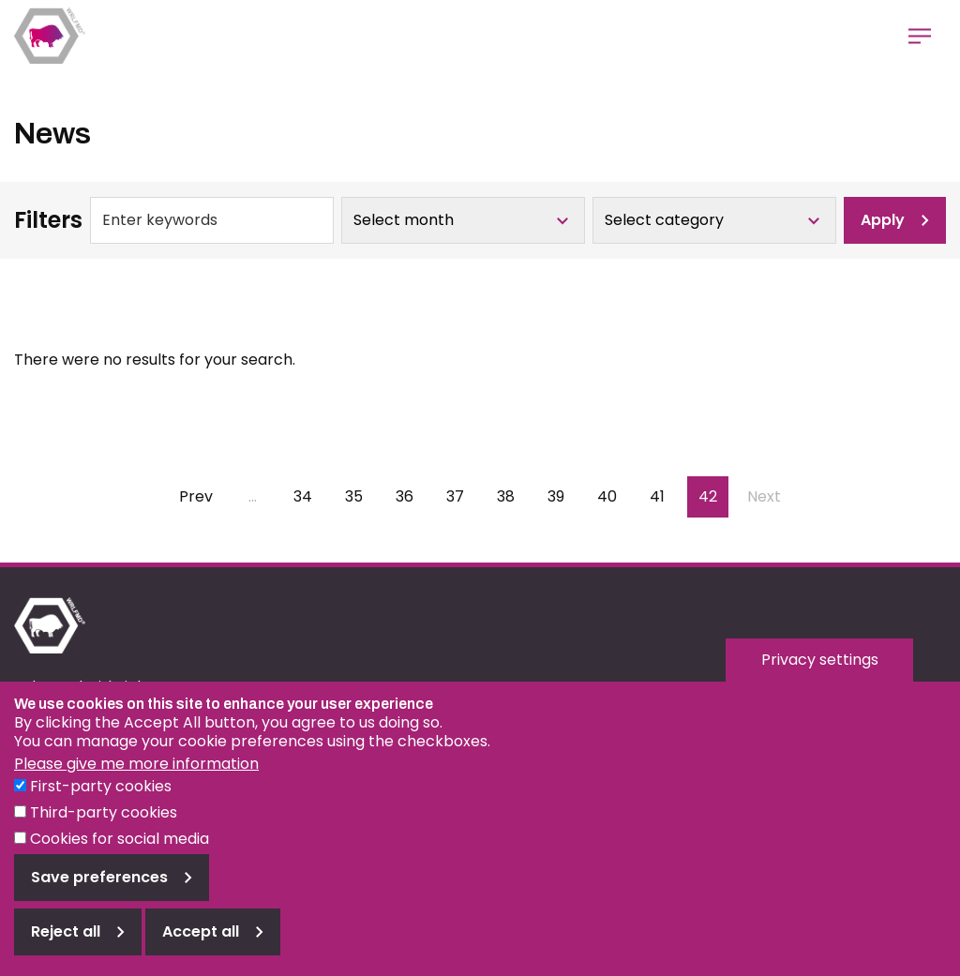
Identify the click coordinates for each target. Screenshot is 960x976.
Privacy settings (819, 677)
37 (461, 496)
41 (664, 496)
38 (512, 496)
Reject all (65, 949)
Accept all (200, 949)
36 (411, 496)
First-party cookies (101, 804)
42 (713, 496)
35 (360, 496)
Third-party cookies (103, 830)
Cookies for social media (119, 856)
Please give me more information (136, 781)
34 (308, 496)
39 (562, 496)
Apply (883, 220)
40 (612, 496)
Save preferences (99, 895)
